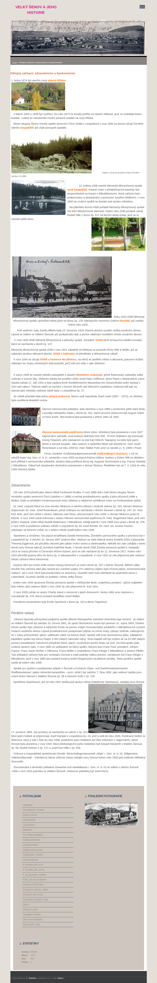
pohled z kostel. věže (35, 890)
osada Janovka (31, 840)
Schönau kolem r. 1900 (35, 900)
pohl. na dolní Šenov (34, 880)
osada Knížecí (30, 845)
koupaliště (29, 820)
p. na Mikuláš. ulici (33, 865)
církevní (27, 805)
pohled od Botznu (33, 885)
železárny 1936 (31, 925)
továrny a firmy (32, 915)
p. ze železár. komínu (34, 875)
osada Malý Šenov (33, 855)
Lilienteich (29, 825)
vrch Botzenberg (33, 920)
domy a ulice (30, 815)
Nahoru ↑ (61, 978)
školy (26, 904)
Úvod (14, 62)
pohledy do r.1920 (33, 895)
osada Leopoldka (33, 850)
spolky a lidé (30, 910)
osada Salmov (31, 860)
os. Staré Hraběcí (33, 835)
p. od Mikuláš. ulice (33, 870)
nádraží (27, 830)
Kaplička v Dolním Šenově (111, 827)
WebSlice (32, 978)
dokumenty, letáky (33, 810)
